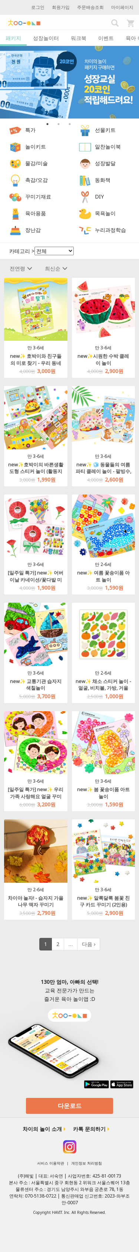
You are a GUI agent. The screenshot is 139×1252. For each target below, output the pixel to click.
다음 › (88, 944)
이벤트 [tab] (106, 37)
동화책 (102, 179)
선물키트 (105, 129)
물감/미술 (36, 163)
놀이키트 (35, 146)
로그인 (37, 7)
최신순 (56, 268)
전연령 (21, 268)
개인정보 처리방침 (86, 1163)
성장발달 (105, 163)
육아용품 (35, 213)
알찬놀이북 (108, 146)
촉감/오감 (36, 179)
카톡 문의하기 (89, 1128)
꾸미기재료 (38, 196)
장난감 (33, 229)
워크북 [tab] (78, 37)
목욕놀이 (105, 213)
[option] (69, 82)
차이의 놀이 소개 (42, 1128)
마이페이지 (122, 7)
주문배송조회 (90, 7)
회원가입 (61, 7)
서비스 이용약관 (50, 1163)
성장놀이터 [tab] (46, 37)
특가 (30, 129)
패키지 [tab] (13, 37)
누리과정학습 (110, 229)
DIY (99, 196)
